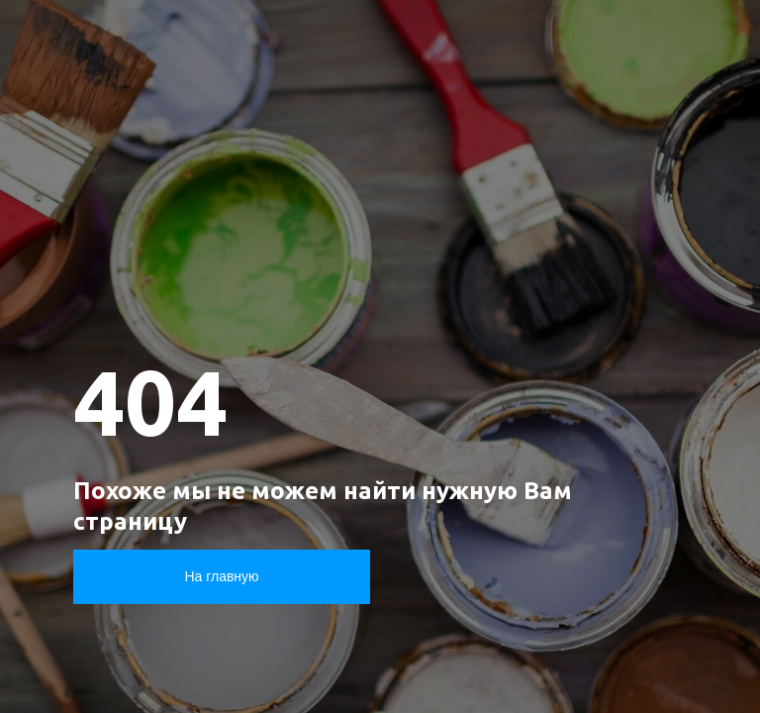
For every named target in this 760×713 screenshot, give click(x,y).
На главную (221, 576)
